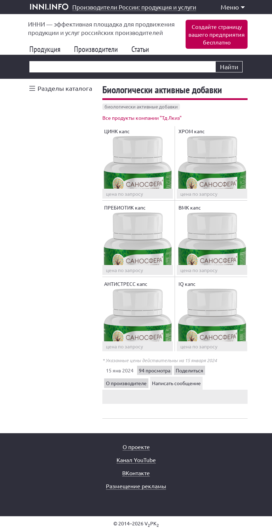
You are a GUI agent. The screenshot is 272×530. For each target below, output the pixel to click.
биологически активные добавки (141, 107)
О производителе (126, 383)
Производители (99, 49)
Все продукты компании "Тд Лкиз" (142, 117)
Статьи (143, 49)
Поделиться (189, 370)
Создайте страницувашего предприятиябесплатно (216, 34)
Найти (229, 66)
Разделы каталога (65, 88)
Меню (233, 7)
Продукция (47, 49)
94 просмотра (154, 370)
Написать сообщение (176, 383)
